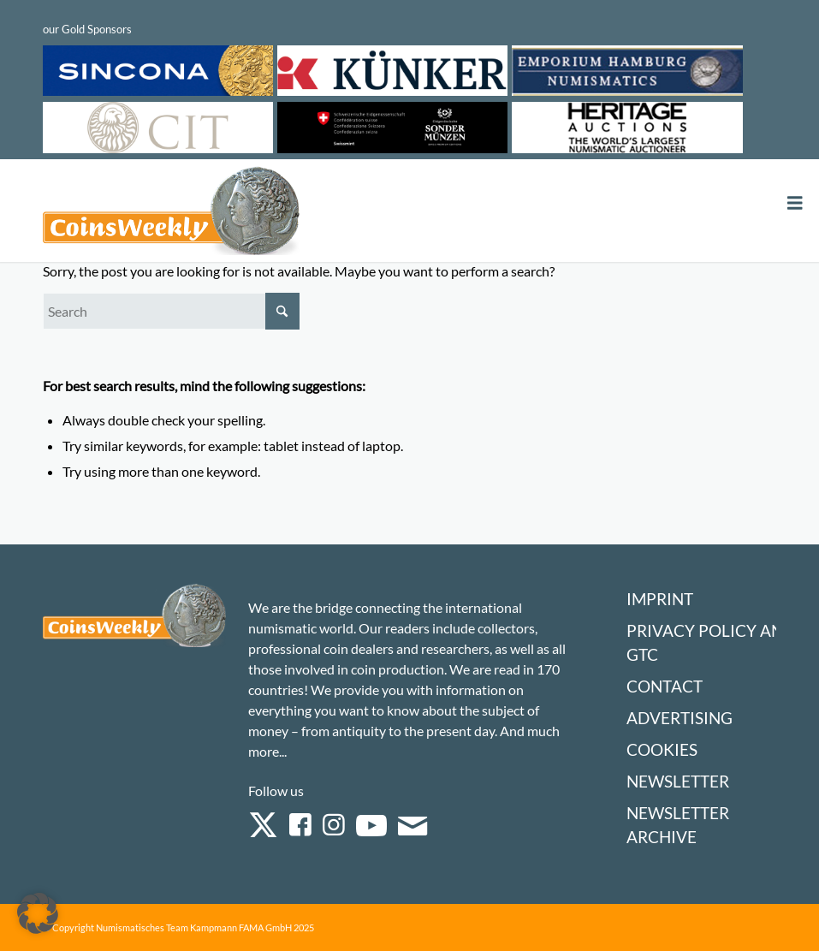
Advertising (679, 718)
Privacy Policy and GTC (710, 642)
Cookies (661, 749)
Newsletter (677, 781)
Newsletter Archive (677, 825)
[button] (37, 913)
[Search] (171, 311)
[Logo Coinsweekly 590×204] (171, 214)
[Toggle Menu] (795, 203)
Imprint (659, 599)
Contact (664, 686)
